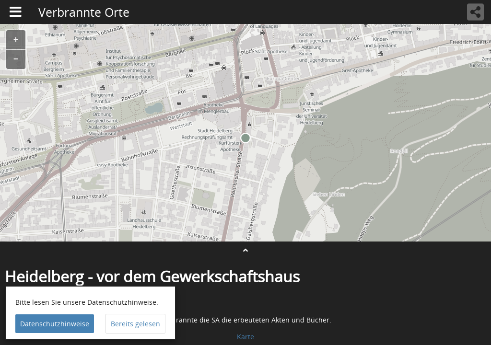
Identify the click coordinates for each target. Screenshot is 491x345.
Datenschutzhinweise (54, 323)
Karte (245, 336)
